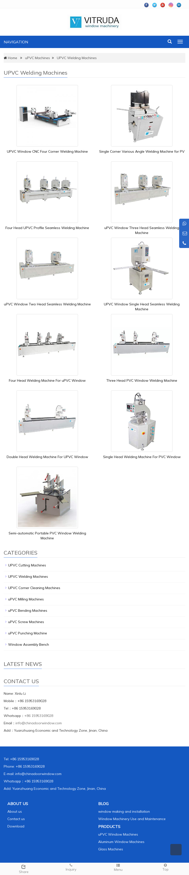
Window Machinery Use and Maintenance (132, 819)
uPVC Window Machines (118, 834)
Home (12, 58)
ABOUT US (17, 803)
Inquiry (70, 867)
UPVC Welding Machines (77, 58)
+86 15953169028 (38, 715)
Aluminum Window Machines (121, 842)
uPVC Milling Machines (26, 599)
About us (14, 811)
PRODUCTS (109, 826)
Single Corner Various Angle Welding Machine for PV (142, 151)
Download (15, 826)
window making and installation (124, 811)
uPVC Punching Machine (27, 633)
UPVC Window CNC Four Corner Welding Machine (47, 151)
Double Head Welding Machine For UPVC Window (47, 457)
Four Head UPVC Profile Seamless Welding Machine (47, 228)
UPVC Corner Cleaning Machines (34, 588)
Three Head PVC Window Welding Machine (141, 380)
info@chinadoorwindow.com (39, 723)
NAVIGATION (16, 41)
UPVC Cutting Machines (27, 565)
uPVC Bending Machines (27, 610)
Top (165, 867)
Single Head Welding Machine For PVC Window (142, 457)
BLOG (103, 803)
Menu (118, 867)
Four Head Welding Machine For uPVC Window (47, 380)
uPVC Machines (37, 58)
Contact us (16, 819)
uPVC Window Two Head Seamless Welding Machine (47, 304)
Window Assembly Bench (28, 644)
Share (23, 868)
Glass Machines (110, 849)
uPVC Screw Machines (26, 622)
